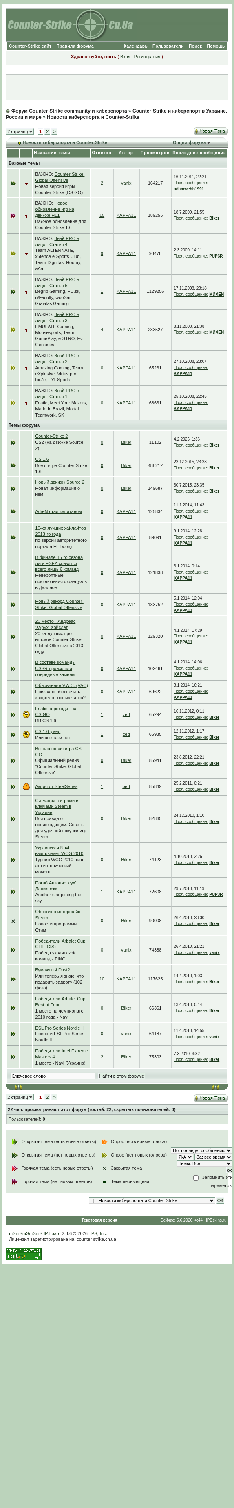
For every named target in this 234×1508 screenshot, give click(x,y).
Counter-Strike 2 (51, 436)
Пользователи (168, 46)
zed (126, 714)
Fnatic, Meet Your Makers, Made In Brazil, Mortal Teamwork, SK (61, 408)
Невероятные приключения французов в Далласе (61, 581)
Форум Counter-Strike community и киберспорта (69, 111)
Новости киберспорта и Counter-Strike (93, 117)
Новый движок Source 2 (59, 482)
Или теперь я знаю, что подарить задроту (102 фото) (59, 982)
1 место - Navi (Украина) (60, 1063)
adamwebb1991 (189, 189)
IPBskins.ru (216, 1220)
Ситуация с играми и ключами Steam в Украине (56, 806)
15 (101, 215)
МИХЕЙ (216, 294)
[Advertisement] (117, 87)
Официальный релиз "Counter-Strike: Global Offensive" (58, 766)
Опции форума (189, 142)
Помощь (216, 46)
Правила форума (75, 46)
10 (101, 978)
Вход (125, 56)
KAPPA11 (126, 215)
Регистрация (147, 56)
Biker (214, 218)
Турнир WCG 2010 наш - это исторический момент (60, 865)
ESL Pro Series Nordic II (59, 1028)
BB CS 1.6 (45, 720)
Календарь (136, 46)
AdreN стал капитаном (58, 511)
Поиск (195, 46)
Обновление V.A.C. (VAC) (61, 685)
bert (126, 786)
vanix (126, 183)
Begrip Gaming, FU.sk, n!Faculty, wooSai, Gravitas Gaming (57, 297)
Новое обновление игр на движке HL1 (54, 209)
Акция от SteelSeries (56, 786)
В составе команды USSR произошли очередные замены (55, 668)
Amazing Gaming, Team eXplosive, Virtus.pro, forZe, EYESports (59, 373)
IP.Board (52, 1233)
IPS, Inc (98, 1233)
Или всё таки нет (52, 737)
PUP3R (216, 256)
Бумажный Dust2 (52, 969)
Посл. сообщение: (191, 183)
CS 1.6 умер (47, 731)
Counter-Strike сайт (30, 46)
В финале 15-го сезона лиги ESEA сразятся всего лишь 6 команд (59, 563)
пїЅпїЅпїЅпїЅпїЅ (25, 1233)
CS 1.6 (42, 459)
